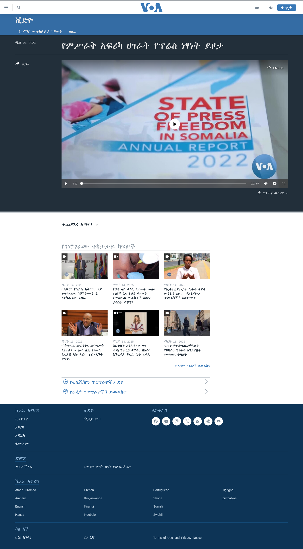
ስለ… (72, 31)
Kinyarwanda (93, 498)
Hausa (19, 515)
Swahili (158, 515)
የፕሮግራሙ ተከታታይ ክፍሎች (40, 31)
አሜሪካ (20, 436)
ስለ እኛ (89, 538)
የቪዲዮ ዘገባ (91, 419)
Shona (157, 498)
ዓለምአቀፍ (22, 444)
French (89, 490)
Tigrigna (228, 490)
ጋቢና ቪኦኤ (23, 467)
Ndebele (90, 515)
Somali (158, 506)
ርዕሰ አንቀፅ (23, 538)
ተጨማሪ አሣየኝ (80, 224)
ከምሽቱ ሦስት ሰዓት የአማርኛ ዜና (107, 467)
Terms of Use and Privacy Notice (177, 538)
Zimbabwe (229, 498)
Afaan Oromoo (25, 490)
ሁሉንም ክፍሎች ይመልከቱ (192, 366)
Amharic (21, 498)
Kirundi (89, 506)
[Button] (22, 64)
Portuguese (161, 490)
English (20, 506)
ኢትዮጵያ (21, 419)
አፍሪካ (19, 427)
